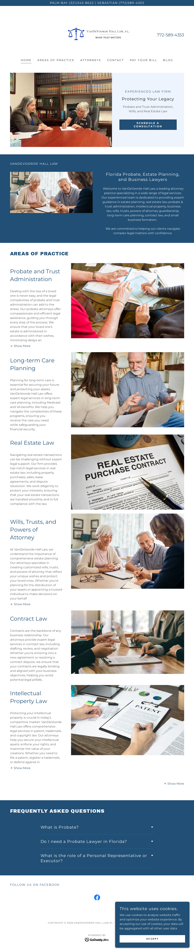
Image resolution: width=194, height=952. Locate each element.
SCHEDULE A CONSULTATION (148, 124)
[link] (97, 34)
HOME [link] (26, 60)
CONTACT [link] (115, 60)
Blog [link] (168, 60)
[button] (20, 266)
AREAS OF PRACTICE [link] (55, 60)
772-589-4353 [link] (170, 34)
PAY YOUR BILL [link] (143, 60)
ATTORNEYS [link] (90, 60)
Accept (152, 938)
